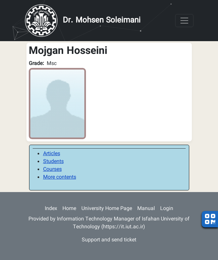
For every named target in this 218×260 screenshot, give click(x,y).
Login (166, 209)
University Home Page (106, 209)
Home (69, 209)
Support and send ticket (109, 240)
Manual (146, 209)
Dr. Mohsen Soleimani (102, 20)
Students (53, 162)
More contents (59, 177)
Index (51, 209)
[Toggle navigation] (184, 20)
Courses (52, 170)
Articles (51, 154)
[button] (57, 104)
